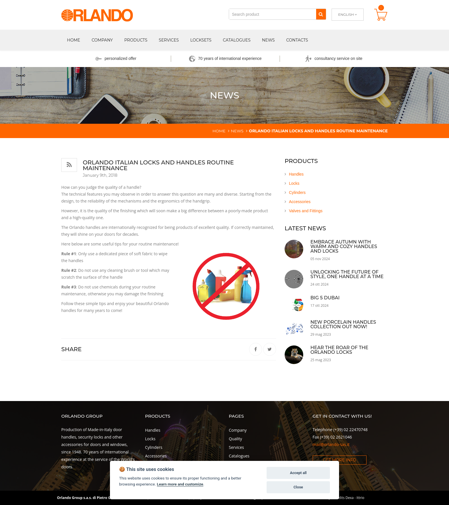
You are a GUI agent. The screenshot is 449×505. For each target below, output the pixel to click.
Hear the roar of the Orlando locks (339, 350)
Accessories (299, 201)
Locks (294, 183)
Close (298, 487)
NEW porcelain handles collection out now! (343, 324)
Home (73, 40)
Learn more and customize (180, 484)
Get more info (339, 460)
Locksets (200, 40)
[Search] (321, 14)
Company (238, 430)
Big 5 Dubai (325, 297)
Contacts (297, 40)
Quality (235, 438)
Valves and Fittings (305, 211)
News (268, 40)
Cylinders (297, 192)
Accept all (298, 473)
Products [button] (135, 40)
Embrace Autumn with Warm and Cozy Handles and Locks (343, 246)
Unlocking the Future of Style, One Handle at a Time (347, 274)
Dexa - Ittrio (355, 497)
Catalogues (237, 40)
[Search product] (272, 14)
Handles (296, 174)
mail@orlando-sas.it (331, 444)
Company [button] (102, 40)
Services (169, 40)
